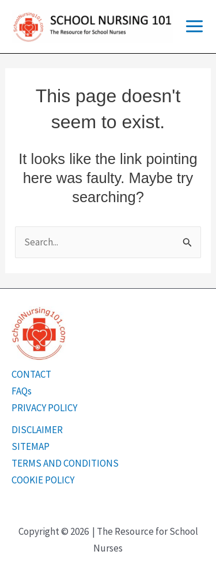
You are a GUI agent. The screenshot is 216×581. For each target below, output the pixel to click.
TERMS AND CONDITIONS (65, 463)
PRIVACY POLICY (44, 407)
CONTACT (31, 374)
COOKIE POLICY (43, 480)
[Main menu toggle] (194, 26)
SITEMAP (31, 446)
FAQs (22, 391)
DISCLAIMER (37, 429)
